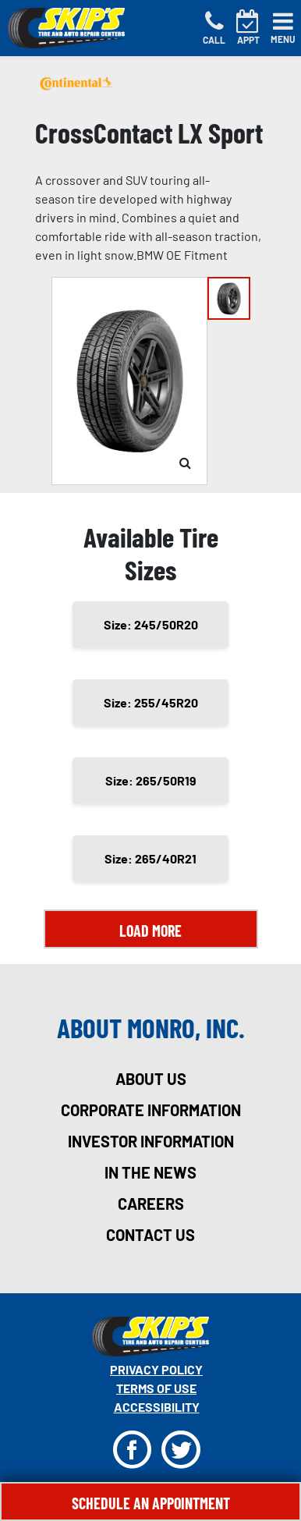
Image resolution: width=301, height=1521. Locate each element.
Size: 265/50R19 (151, 780)
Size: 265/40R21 (150, 858)
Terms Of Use (156, 1388)
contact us (150, 1234)
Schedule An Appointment (151, 1503)
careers (151, 1203)
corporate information (151, 1110)
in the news (150, 1172)
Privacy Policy (156, 1369)
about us (150, 1078)
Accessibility (157, 1406)
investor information (151, 1141)
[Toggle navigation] (283, 28)
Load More (150, 930)
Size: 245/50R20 (151, 624)
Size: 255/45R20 (151, 702)
